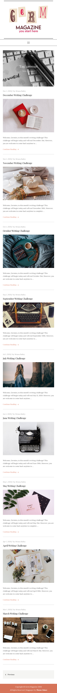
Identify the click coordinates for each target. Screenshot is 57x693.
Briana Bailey (21, 91)
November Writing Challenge (17, 163)
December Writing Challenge (17, 95)
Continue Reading (11, 149)
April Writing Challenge (15, 545)
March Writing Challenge (15, 613)
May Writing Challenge (14, 485)
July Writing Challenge (14, 358)
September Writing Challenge (18, 298)
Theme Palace (41, 690)
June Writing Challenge (14, 418)
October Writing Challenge (16, 230)
